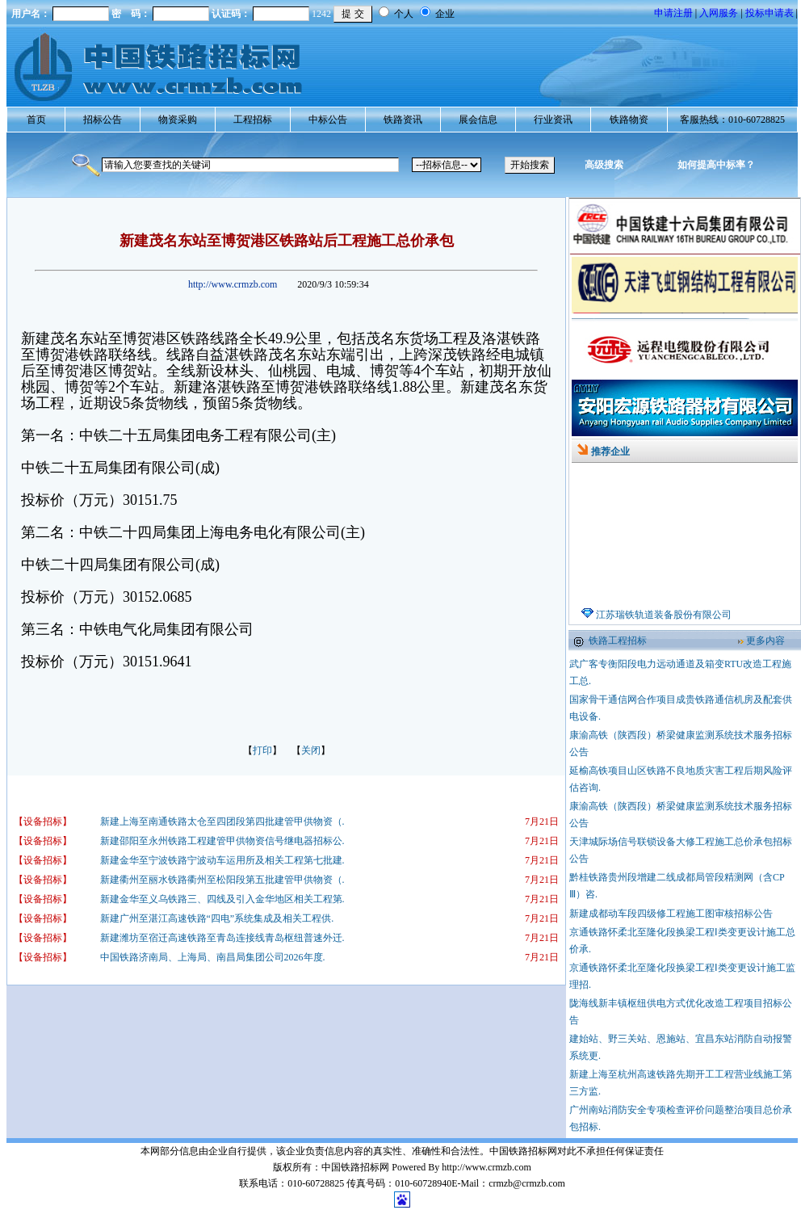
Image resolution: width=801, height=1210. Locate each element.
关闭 (311, 750)
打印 (262, 750)
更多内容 (765, 640)
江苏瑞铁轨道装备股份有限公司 (664, 623)
